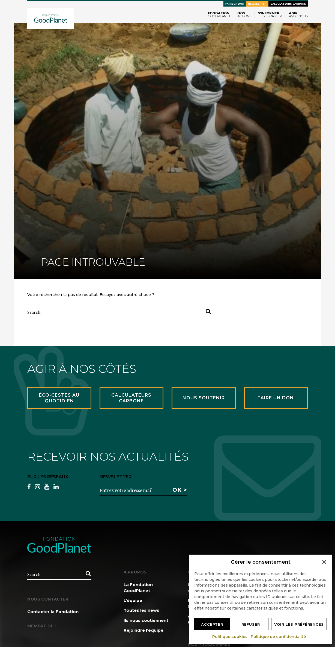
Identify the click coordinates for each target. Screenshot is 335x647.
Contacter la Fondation (53, 611)
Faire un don (234, 3)
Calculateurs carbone (288, 3)
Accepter (212, 624)
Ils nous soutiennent (146, 620)
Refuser (250, 624)
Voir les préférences (299, 624)
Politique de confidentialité (278, 636)
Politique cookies (230, 636)
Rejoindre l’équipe (143, 630)
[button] (324, 562)
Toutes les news (141, 610)
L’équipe (133, 600)
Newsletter (257, 3)
